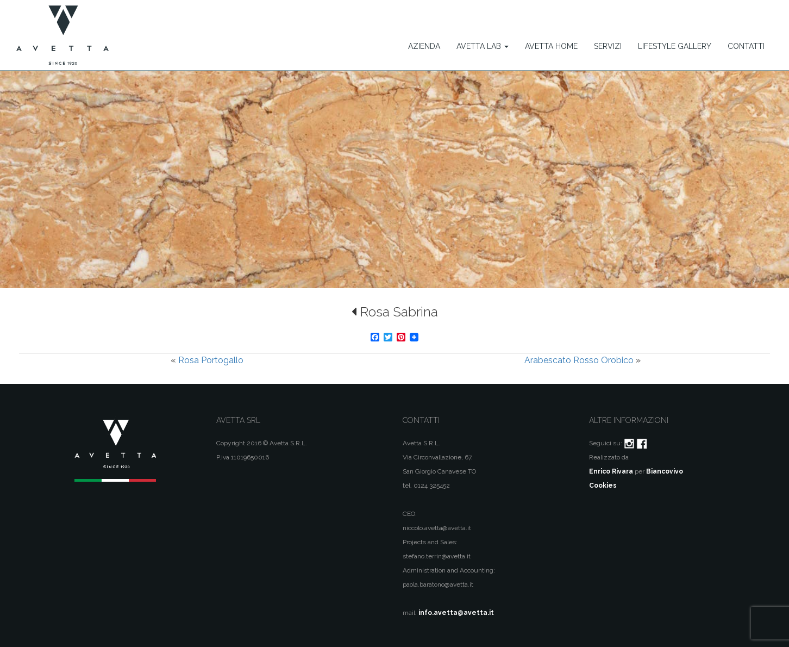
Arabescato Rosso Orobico (579, 360)
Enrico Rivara (611, 471)
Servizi (608, 46)
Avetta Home (551, 46)
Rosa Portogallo (210, 360)
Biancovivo (664, 471)
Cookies (603, 485)
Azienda (424, 46)
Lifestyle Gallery (674, 46)
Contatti (746, 46)
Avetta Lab (482, 46)
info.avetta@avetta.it (456, 613)
